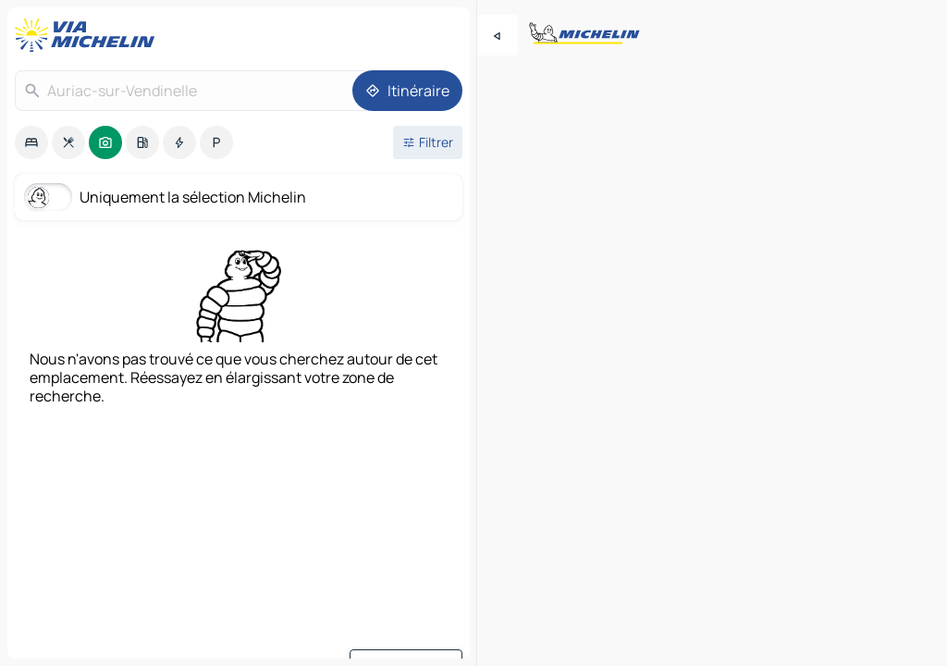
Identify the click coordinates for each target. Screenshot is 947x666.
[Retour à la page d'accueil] (89, 35)
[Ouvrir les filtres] (427, 142)
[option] (31, 142)
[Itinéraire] (407, 90)
